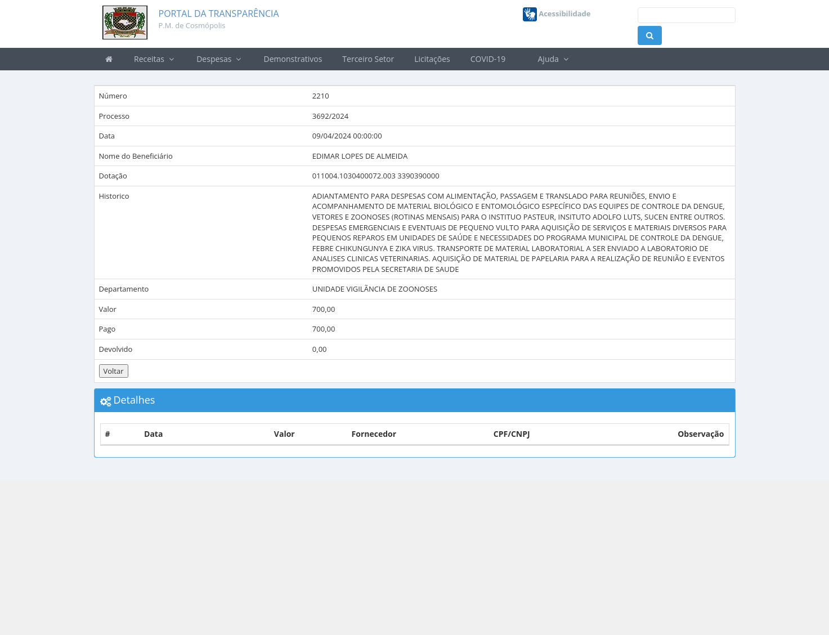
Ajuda (553, 58)
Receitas (155, 58)
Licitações (432, 58)
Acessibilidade (557, 13)
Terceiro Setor (368, 58)
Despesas (219, 58)
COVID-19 (488, 58)
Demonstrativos (293, 58)
